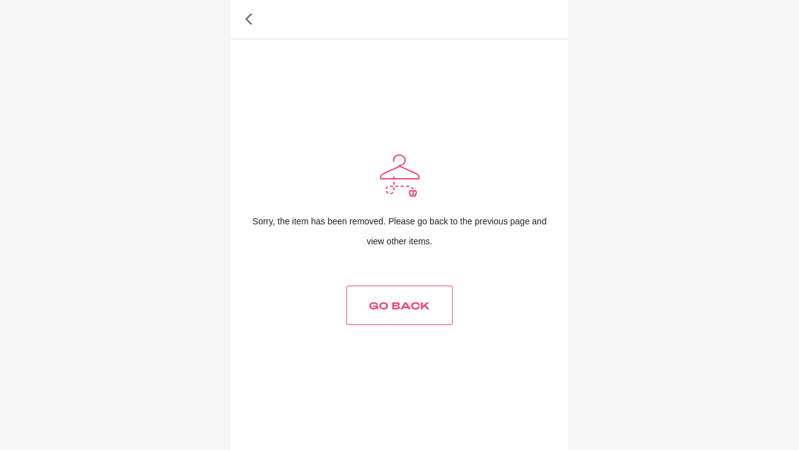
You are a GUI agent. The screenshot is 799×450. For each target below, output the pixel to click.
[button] (249, 19)
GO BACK (399, 305)
